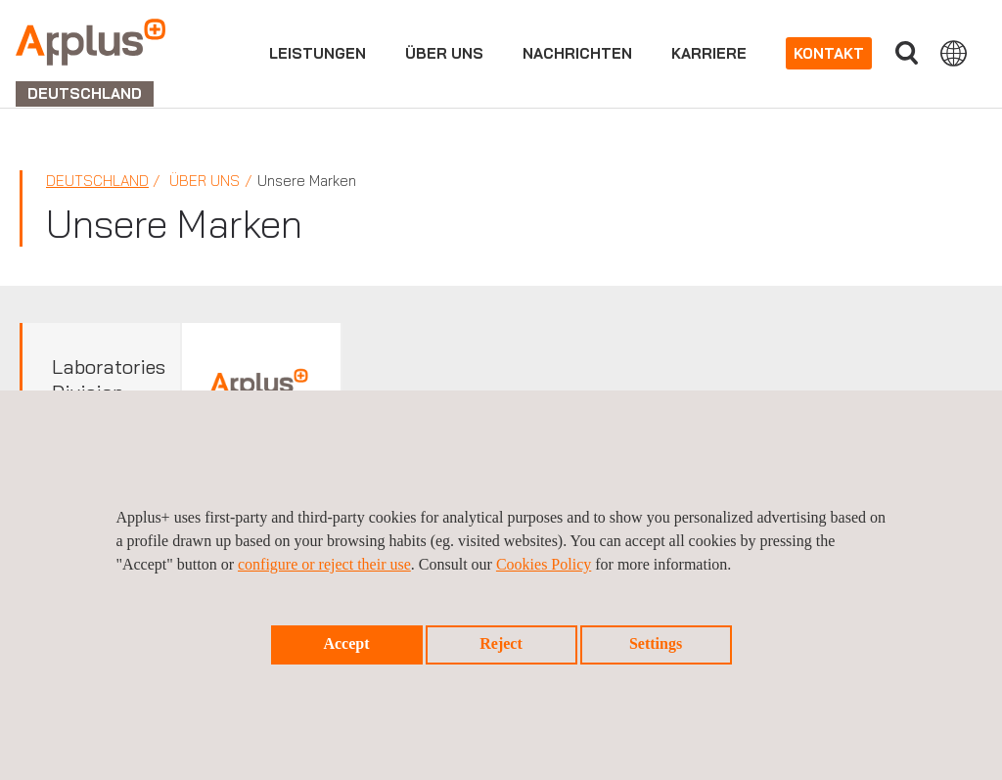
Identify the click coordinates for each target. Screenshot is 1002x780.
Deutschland (97, 180)
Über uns (444, 53)
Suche (906, 53)
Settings (655, 643)
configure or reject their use (324, 564)
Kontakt (829, 53)
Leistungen (317, 53)
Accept (346, 643)
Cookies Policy (543, 564)
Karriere (709, 53)
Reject (501, 643)
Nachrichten (577, 53)
